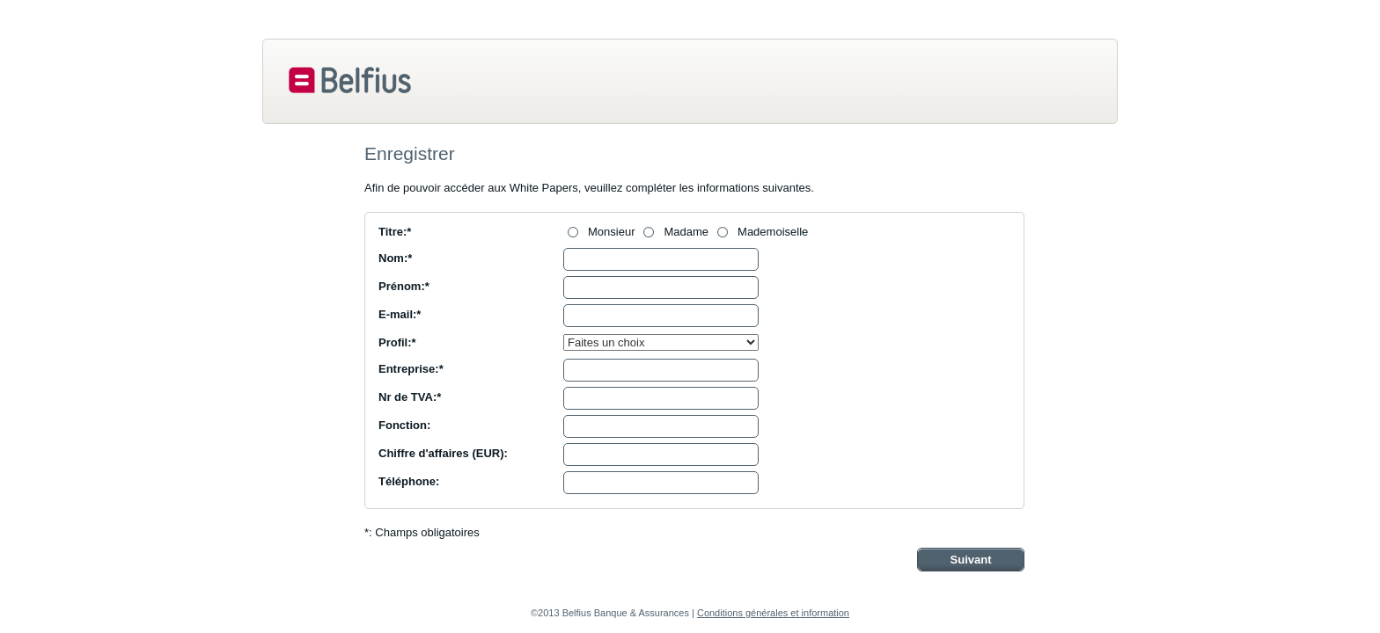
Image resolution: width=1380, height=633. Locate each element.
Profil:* (397, 342)
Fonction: (404, 425)
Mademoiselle (773, 231)
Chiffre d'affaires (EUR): (443, 453)
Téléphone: (408, 481)
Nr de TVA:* (409, 397)
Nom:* (395, 258)
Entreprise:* (411, 368)
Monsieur (611, 231)
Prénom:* (403, 286)
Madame (686, 231)
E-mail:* (399, 314)
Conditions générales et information (773, 613)
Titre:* (394, 231)
